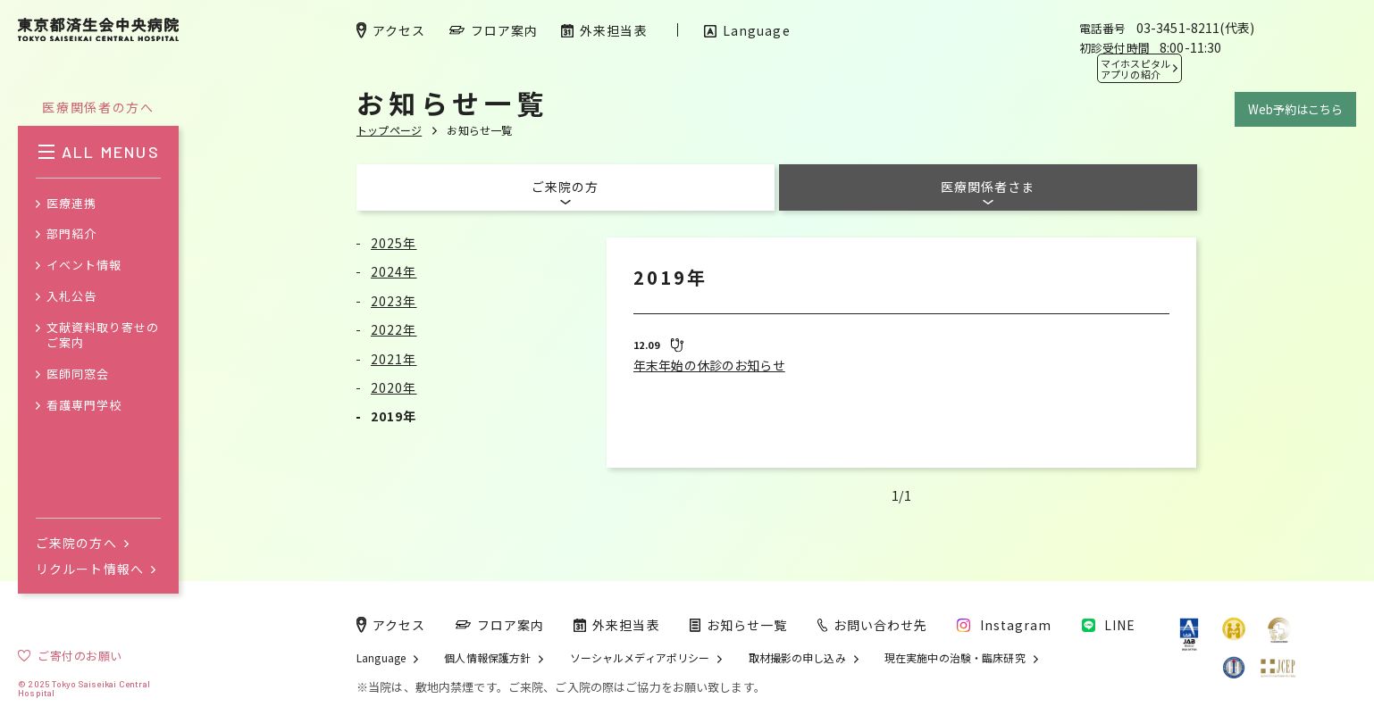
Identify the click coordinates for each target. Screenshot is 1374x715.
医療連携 (71, 204)
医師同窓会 (77, 374)
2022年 (394, 329)
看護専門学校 (83, 405)
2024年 (394, 271)
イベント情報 (83, 265)
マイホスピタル (1135, 68)
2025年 (394, 243)
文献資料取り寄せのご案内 (102, 335)
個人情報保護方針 (487, 658)
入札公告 (71, 296)
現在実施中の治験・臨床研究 (955, 658)
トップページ (389, 129)
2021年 (394, 359)
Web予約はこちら (1295, 109)
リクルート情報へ (95, 568)
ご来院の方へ (82, 542)
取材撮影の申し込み (797, 658)
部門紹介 (71, 234)
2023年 (394, 301)
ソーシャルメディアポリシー (640, 658)
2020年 (394, 387)
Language (381, 658)
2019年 (394, 416)
